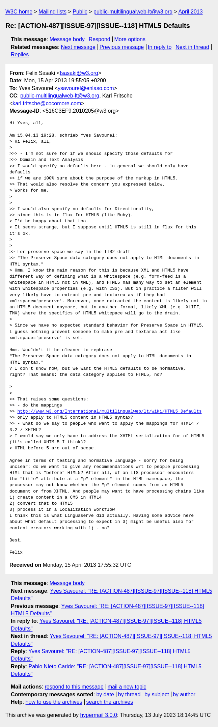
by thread (129, 694)
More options (130, 39)
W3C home (18, 12)
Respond (99, 39)
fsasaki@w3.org (79, 73)
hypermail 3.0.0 (98, 715)
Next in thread (192, 47)
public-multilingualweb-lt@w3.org (132, 12)
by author (184, 694)
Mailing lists (52, 12)
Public (80, 12)
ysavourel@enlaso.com (86, 88)
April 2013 (191, 12)
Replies (20, 54)
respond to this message (74, 687)
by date (105, 694)
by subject (156, 694)
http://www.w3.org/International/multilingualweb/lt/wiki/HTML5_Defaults (109, 412)
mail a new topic (127, 687)
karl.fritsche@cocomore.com (46, 103)
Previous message (122, 47)
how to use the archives (54, 702)
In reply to (159, 47)
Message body (67, 39)
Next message (78, 47)
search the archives (109, 702)
